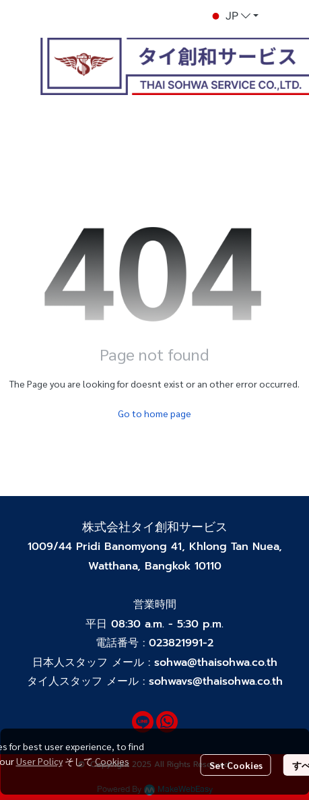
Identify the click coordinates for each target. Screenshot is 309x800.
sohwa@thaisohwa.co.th (215, 662)
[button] (234, 16)
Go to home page (154, 413)
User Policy (39, 761)
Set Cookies (236, 765)
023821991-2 (181, 643)
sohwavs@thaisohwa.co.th (216, 681)
